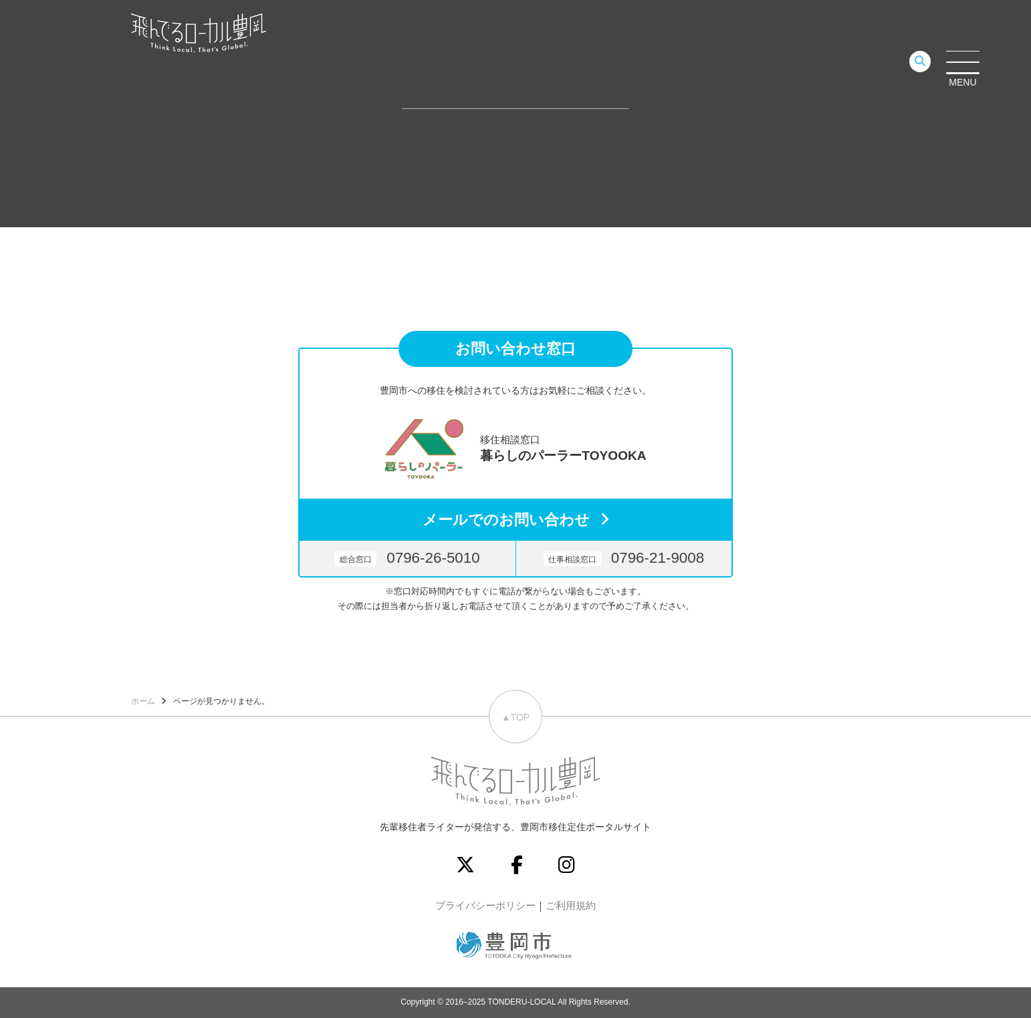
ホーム (143, 701)
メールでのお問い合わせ (506, 519)
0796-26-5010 (407, 557)
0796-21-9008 (624, 557)
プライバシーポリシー (485, 905)
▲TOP (515, 717)
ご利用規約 (571, 905)
